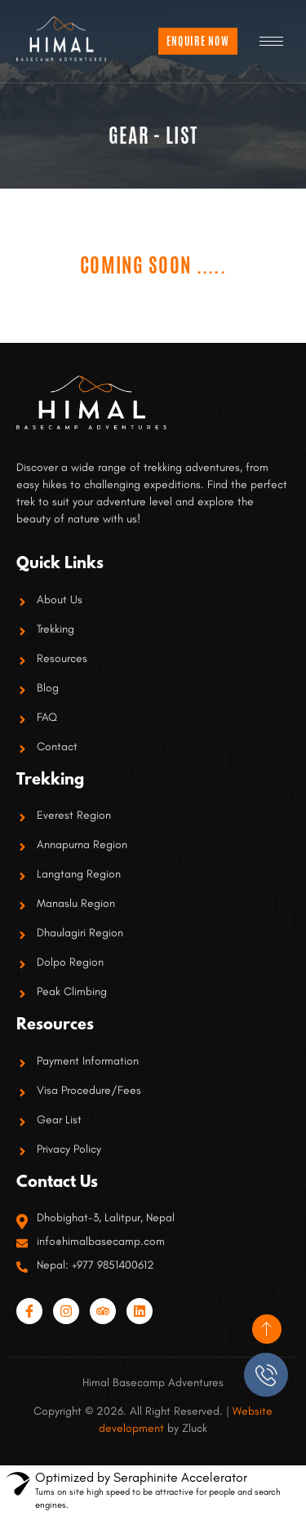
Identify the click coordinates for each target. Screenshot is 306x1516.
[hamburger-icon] (271, 41)
